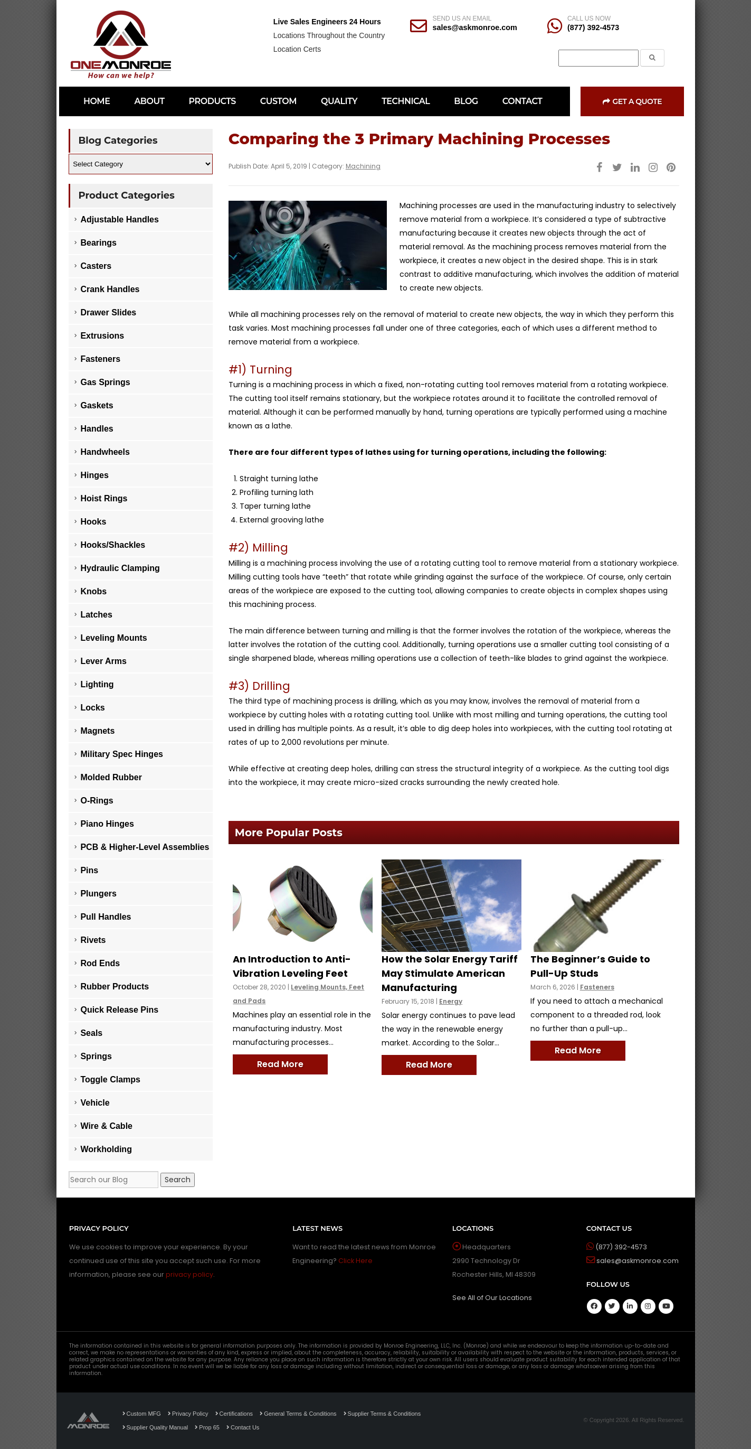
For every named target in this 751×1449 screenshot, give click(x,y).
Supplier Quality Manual (155, 1427)
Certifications (234, 1413)
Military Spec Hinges (121, 754)
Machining (363, 166)
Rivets (93, 940)
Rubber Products (114, 986)
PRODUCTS (212, 101)
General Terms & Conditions (298, 1413)
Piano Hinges (107, 823)
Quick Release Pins (119, 1009)
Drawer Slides (108, 312)
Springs (96, 1056)
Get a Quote (632, 101)
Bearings (98, 242)
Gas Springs (105, 382)
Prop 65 (207, 1427)
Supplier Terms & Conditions (382, 1413)
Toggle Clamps (110, 1079)
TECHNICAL (406, 101)
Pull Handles (105, 916)
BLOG (466, 101)
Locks (92, 707)
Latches (96, 614)
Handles (96, 428)
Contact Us (242, 1427)
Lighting (96, 684)
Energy (450, 1001)
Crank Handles (109, 289)
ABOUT (149, 101)
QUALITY (339, 101)
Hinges (94, 475)
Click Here (355, 1260)
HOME (96, 101)
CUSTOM (278, 101)
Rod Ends (100, 963)
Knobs (93, 591)
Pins (89, 870)
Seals (91, 1033)
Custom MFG (141, 1413)
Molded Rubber (110, 777)
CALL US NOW (589, 18)
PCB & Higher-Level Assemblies (144, 847)
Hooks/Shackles (112, 544)
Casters (95, 265)
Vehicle (94, 1102)
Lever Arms (103, 661)
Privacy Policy (188, 1413)
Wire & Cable (106, 1125)
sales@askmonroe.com (474, 27)
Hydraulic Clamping (119, 568)
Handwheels (104, 451)
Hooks (93, 521)
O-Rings (96, 800)
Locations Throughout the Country (329, 35)
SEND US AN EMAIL (461, 18)
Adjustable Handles (119, 219)
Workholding (105, 1149)
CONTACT (522, 101)
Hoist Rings (103, 498)
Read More (280, 1064)
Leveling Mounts (113, 637)
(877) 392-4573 (593, 27)
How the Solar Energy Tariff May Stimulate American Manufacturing (450, 973)
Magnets (97, 730)
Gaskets (96, 405)
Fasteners (597, 987)
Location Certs (297, 49)
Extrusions (102, 335)
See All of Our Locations (492, 1297)
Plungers (98, 893)
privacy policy (189, 1274)
